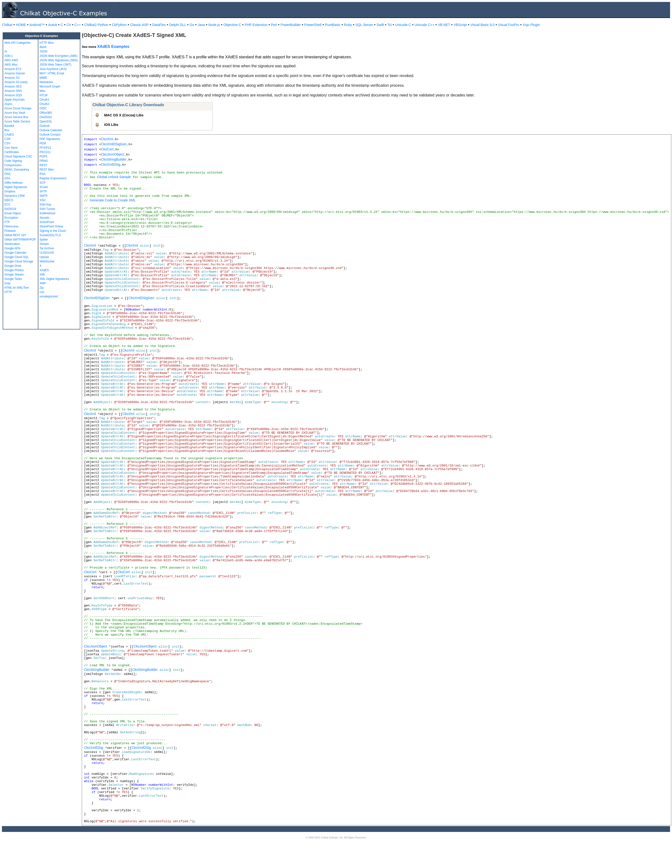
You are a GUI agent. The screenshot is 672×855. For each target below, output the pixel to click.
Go (192, 25)
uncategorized (49, 296)
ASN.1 (8, 56)
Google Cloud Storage (18, 261)
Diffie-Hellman (13, 182)
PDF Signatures (50, 139)
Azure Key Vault (14, 112)
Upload (44, 257)
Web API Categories (17, 42)
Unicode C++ (424, 25)
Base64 (9, 126)
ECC (7, 204)
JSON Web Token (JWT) (55, 64)
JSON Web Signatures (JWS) (59, 60)
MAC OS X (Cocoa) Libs (123, 115)
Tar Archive (47, 248)
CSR (7, 139)
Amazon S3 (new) (15, 82)
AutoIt (52, 25)
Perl (274, 25)
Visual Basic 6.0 (482, 25)
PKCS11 (45, 152)
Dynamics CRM (14, 196)
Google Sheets (14, 274)
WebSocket (47, 261)
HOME (21, 25)
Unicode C (403, 25)
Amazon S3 (11, 77)
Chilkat (7, 25)
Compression (13, 165)
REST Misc (47, 169)
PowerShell (313, 25)
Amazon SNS (13, 91)
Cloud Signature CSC (18, 156)
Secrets (45, 217)
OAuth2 (45, 104)
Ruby (348, 25)
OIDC (43, 108)
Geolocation (12, 244)
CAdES (9, 134)
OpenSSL (46, 121)
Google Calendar (15, 252)
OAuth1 (45, 99)
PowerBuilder (291, 25)
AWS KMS (11, 60)
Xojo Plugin (531, 25)
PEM (43, 143)
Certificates (11, 152)
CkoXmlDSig (110, 164)
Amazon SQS (13, 95)
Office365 (46, 112)
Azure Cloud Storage (17, 108)
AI (5, 51)
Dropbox (9, 191)
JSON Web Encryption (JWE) (58, 56)
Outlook (45, 126)
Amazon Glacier (14, 73)
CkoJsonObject (112, 154)
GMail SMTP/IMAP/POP (20, 239)
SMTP (44, 196)
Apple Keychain (14, 99)
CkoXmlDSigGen (114, 144)
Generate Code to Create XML (113, 200)
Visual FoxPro (508, 25)
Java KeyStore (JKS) (53, 69)
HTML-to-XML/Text (16, 287)
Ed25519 (10, 209)
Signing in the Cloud (53, 231)
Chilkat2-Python (96, 25)
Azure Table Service (17, 121)
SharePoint (47, 222)
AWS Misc (11, 64)
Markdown (46, 82)
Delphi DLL (177, 25)
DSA (7, 178)
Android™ (37, 25)
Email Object (12, 213)
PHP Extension (256, 25)
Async (8, 104)
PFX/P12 (45, 147)
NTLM (44, 95)
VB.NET (444, 25)
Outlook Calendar (51, 130)
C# (68, 25)
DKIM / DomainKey (16, 169)
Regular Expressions (53, 178)
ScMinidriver (48, 213)
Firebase (10, 231)
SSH (43, 200)
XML (43, 274)
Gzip (7, 283)
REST (43, 165)
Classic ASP (139, 25)
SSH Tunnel (47, 209)
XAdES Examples (113, 46)
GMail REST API (15, 235)
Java (201, 25)
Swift (380, 25)
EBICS (8, 200)
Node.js (214, 25)
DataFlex (159, 25)
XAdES (44, 270)
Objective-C (232, 25)
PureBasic (332, 25)
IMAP (43, 47)
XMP (43, 283)
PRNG (44, 161)
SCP (43, 182)
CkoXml (107, 139)
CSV (7, 143)
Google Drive (12, 266)
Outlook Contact (50, 134)
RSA (43, 174)
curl (42, 292)
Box (6, 130)
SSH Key (45, 204)
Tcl (389, 25)
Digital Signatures (15, 187)
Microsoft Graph (50, 86)
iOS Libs (111, 125)
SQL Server (364, 25)
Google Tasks (13, 279)
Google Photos (14, 270)
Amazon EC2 (13, 69)
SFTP (43, 191)
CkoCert (107, 149)
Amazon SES (13, 86)
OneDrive (46, 117)
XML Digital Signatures (54, 279)
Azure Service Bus (16, 117)
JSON (43, 51)
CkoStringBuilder (113, 159)
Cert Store (11, 147)
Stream (44, 244)
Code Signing (13, 161)
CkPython (119, 25)
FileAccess (11, 226)
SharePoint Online (51, 226)
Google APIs (12, 248)
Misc (43, 91)
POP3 (43, 156)
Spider (44, 239)
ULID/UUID (47, 252)
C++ (78, 25)
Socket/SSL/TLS (50, 235)
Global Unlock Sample (114, 177)
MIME (43, 77)
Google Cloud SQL (16, 257)
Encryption (11, 217)
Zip (42, 287)
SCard (44, 187)
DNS (7, 174)
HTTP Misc (47, 42)
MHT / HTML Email (52, 73)
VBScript (460, 25)
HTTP (8, 292)
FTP (7, 222)
